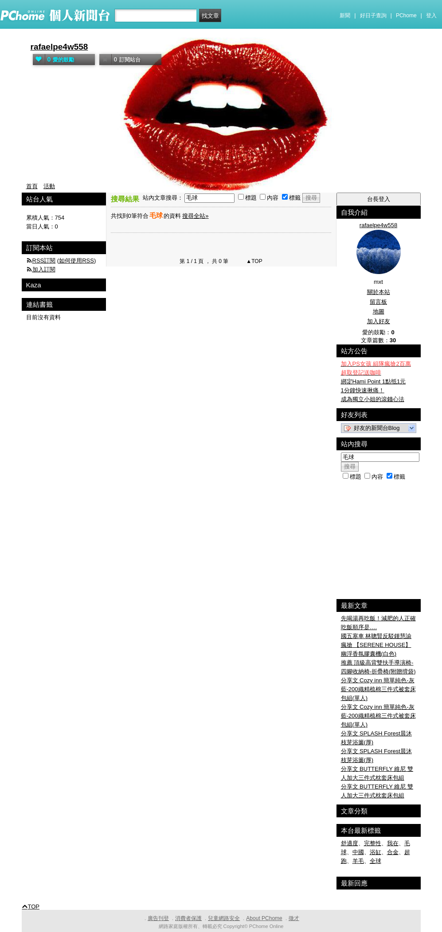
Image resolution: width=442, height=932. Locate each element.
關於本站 (378, 292)
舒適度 (349, 843)
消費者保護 (188, 918)
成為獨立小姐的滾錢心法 (372, 399)
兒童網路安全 (224, 918)
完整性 (372, 843)
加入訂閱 (43, 269)
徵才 (294, 918)
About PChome (264, 918)
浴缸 (375, 852)
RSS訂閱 (44, 260)
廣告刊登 (158, 918)
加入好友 (378, 321)
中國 (358, 852)
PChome (406, 15)
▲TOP (253, 261)
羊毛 (358, 861)
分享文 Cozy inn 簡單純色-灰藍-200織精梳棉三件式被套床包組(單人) (378, 689)
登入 (431, 15)
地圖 (378, 311)
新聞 (345, 15)
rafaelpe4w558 (59, 46)
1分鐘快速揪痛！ (362, 390)
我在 (393, 843)
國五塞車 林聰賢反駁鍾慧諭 (376, 636)
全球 (375, 861)
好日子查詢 (373, 15)
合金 (393, 852)
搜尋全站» (195, 216)
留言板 (378, 301)
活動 (49, 186)
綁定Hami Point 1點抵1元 (373, 381)
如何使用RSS (76, 260)
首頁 (32, 186)
